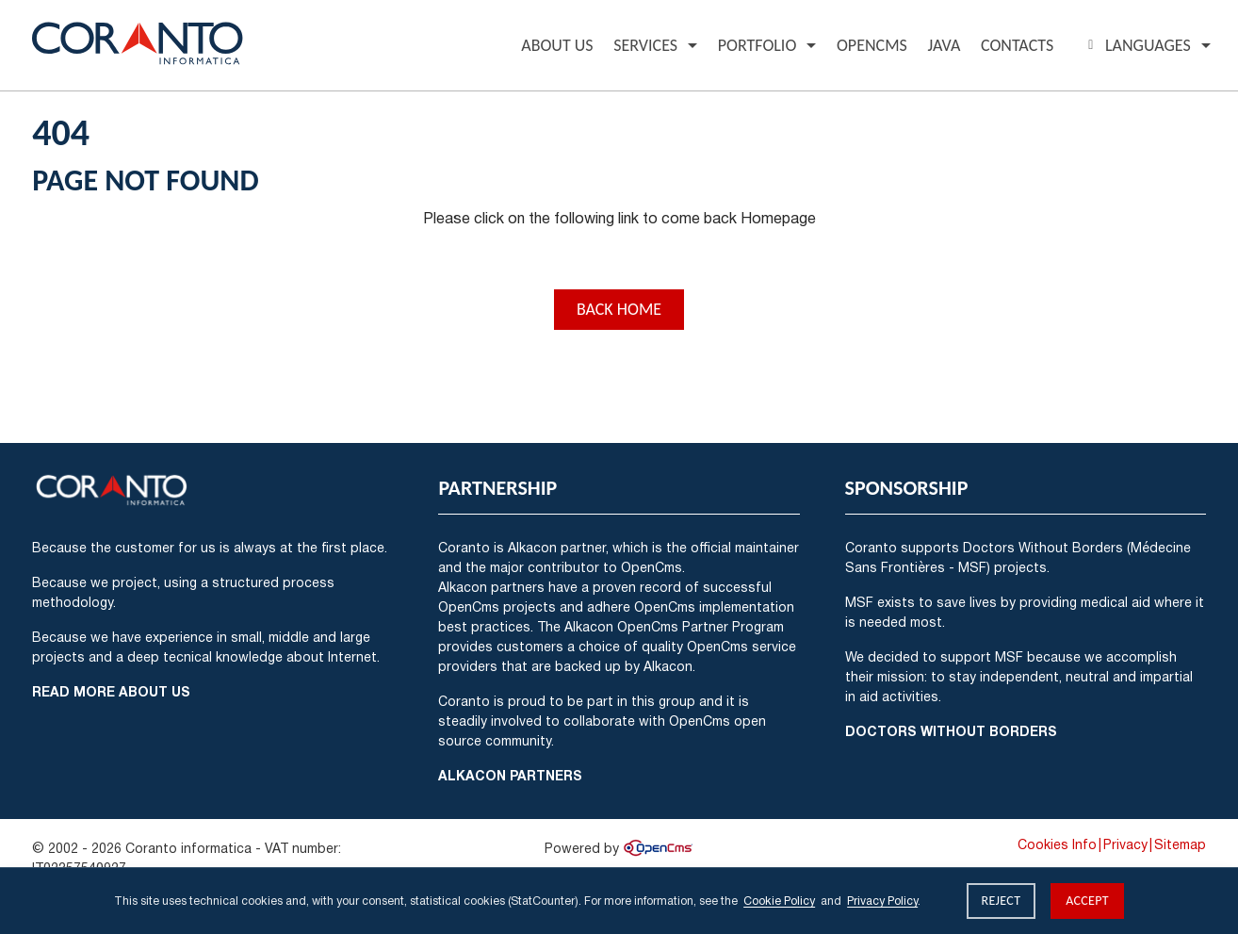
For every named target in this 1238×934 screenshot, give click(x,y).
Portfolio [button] (757, 45)
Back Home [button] (619, 309)
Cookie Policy (779, 901)
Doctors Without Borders (951, 731)
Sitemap (1180, 844)
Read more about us (111, 691)
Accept (1087, 901)
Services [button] (645, 45)
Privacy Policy (882, 901)
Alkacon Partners (510, 775)
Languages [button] (1137, 45)
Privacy (1125, 844)
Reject (1001, 901)
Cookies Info (1057, 844)
